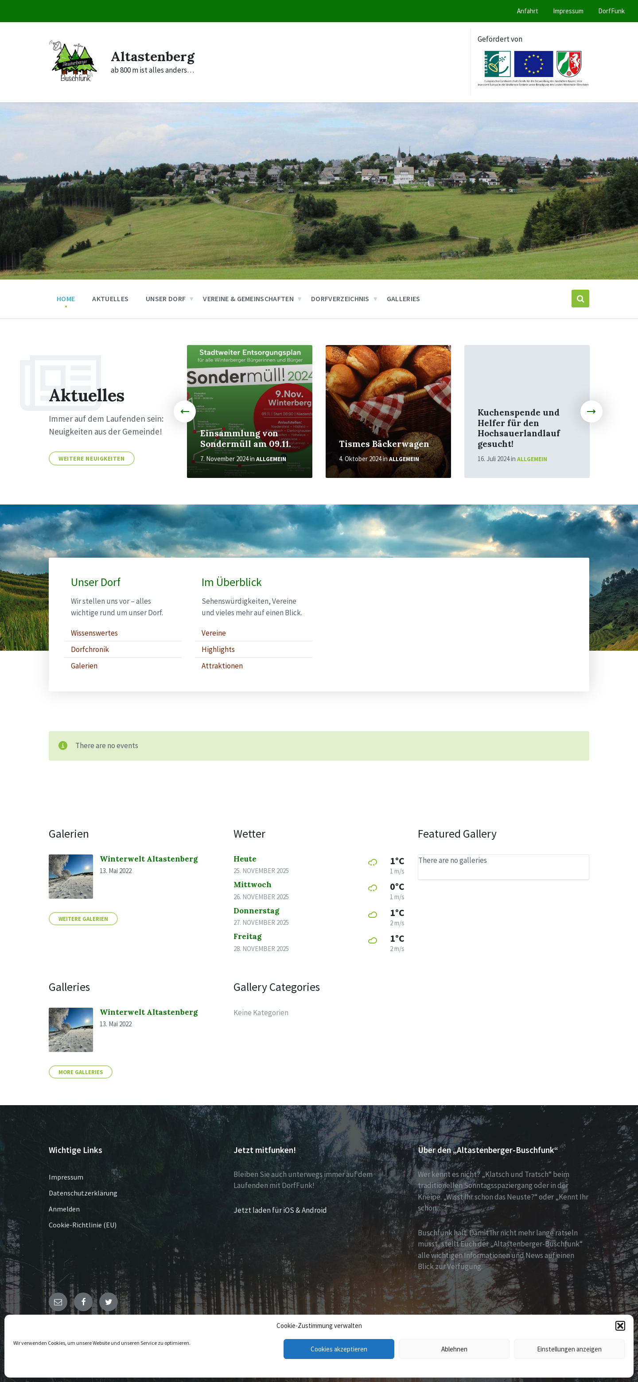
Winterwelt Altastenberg (149, 859)
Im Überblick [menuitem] (232, 582)
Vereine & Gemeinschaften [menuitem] (248, 298)
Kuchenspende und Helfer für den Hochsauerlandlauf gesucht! (519, 428)
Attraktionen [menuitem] (222, 666)
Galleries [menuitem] (403, 298)
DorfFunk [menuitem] (611, 11)
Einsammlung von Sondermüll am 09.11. (245, 438)
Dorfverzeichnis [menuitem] (340, 298)
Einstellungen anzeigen (569, 1349)
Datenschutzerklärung (83, 1192)
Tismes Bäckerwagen (384, 444)
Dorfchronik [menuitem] (90, 649)
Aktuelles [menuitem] (110, 298)
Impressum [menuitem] (568, 11)
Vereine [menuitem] (214, 633)
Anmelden (64, 1208)
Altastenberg (153, 56)
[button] (620, 1325)
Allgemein (271, 459)
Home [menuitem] (66, 298)
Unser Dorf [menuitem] (166, 298)
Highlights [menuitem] (218, 649)
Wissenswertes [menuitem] (94, 633)
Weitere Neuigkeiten (91, 458)
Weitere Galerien (83, 918)
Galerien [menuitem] (84, 666)
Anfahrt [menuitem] (527, 11)
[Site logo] (73, 82)
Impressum (66, 1176)
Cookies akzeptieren (339, 1349)
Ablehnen (454, 1349)
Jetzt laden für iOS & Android (280, 1210)
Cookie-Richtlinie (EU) (83, 1224)
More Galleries (80, 1071)
